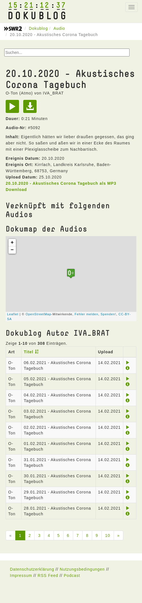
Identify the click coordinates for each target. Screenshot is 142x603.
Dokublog (38, 28)
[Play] (14, 108)
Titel (28, 352)
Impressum (21, 575)
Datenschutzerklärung (32, 569)
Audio (59, 28)
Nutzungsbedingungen (82, 569)
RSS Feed (48, 575)
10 (107, 535)
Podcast (72, 575)
